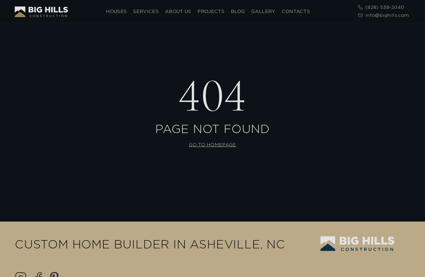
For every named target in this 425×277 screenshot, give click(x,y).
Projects (210, 11)
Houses (116, 11)
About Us (178, 11)
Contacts (296, 11)
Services (145, 11)
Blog (238, 11)
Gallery (263, 11)
